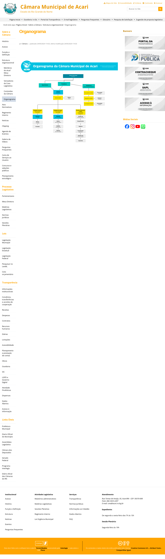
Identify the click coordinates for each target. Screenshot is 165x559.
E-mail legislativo (71, 19)
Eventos (8, 529)
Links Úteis (7, 420)
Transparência (8, 282)
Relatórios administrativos (45, 503)
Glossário (107, 19)
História (8, 508)
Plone (43, 555)
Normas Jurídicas (76, 508)
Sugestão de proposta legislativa (149, 19)
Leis (3, 234)
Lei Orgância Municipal (44, 524)
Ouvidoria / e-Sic (30, 19)
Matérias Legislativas (43, 508)
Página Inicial (15, 19)
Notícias (8, 524)
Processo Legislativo (7, 188)
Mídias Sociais (129, 119)
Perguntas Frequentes (90, 19)
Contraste (149, 3)
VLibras (138, 3)
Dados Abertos (75, 518)
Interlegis (64, 553)
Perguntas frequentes (14, 534)
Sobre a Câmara (35, 25)
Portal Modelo (41, 553)
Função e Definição (13, 513)
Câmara (23, 44)
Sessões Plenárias (42, 513)
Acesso (8, 503)
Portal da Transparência (50, 19)
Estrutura (9, 518)
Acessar (159, 3)
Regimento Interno (42, 518)
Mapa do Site (111, 3)
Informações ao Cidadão (79, 513)
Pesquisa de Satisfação (123, 19)
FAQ (71, 524)
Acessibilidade (126, 3)
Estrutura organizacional (53, 25)
